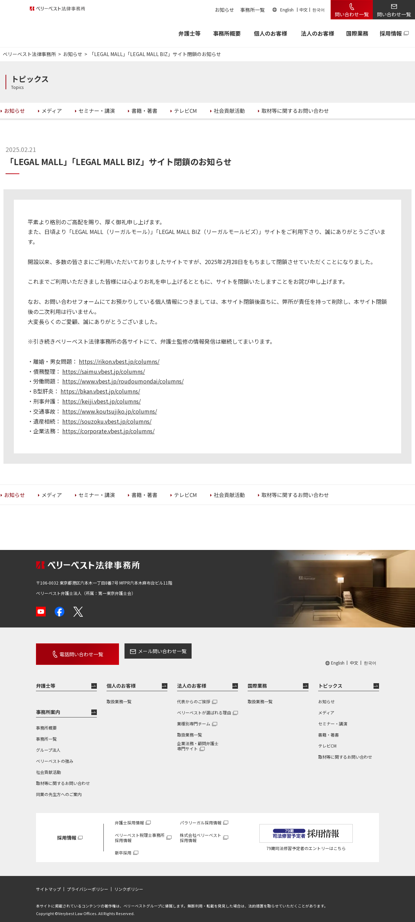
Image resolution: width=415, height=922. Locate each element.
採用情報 (391, 33)
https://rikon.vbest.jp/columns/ (119, 361)
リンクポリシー (128, 883)
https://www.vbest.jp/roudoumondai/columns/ (123, 381)
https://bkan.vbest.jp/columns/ (100, 391)
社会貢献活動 (48, 766)
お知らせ (224, 9)
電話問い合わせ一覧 (73, 651)
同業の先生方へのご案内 (59, 788)
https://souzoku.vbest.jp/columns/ (106, 421)
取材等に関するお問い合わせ (63, 777)
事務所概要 (227, 33)
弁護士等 (45, 679)
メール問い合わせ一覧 (146, 651)
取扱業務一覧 (119, 695)
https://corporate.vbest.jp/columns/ (108, 431)
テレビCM (327, 739)
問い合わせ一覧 (352, 14)
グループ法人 (48, 744)
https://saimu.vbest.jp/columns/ (103, 371)
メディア (326, 706)
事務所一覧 (252, 9)
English (287, 9)
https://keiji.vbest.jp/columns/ (101, 401)
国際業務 (357, 33)
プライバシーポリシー (87, 883)
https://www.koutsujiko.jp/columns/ (109, 411)
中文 (303, 9)
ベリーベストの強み (54, 755)
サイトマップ (48, 883)
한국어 (318, 9)
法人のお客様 (317, 33)
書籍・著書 (328, 728)
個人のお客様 (270, 33)
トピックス (330, 679)
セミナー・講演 (332, 717)
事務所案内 (48, 705)
